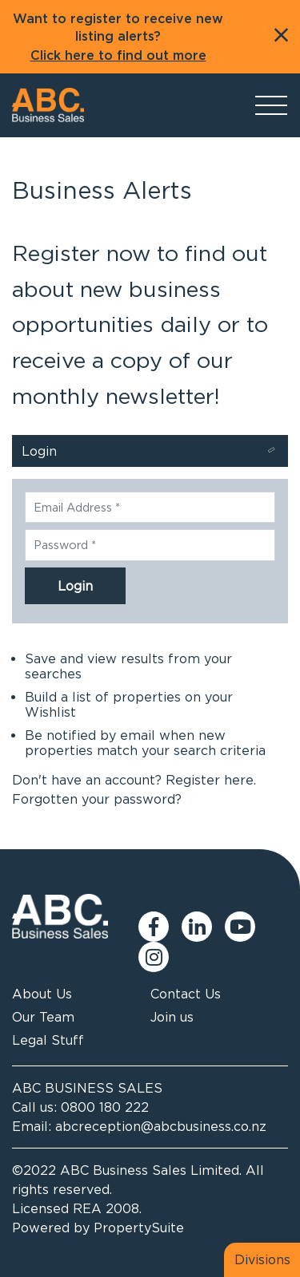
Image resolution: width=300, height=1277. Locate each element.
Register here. (211, 780)
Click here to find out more (118, 55)
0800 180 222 (105, 1107)
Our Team (43, 1017)
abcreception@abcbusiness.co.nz (160, 1126)
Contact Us (185, 993)
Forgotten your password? (97, 799)
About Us (42, 993)
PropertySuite (139, 1227)
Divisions (262, 1259)
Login (152, 453)
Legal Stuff (48, 1040)
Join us (172, 1017)
